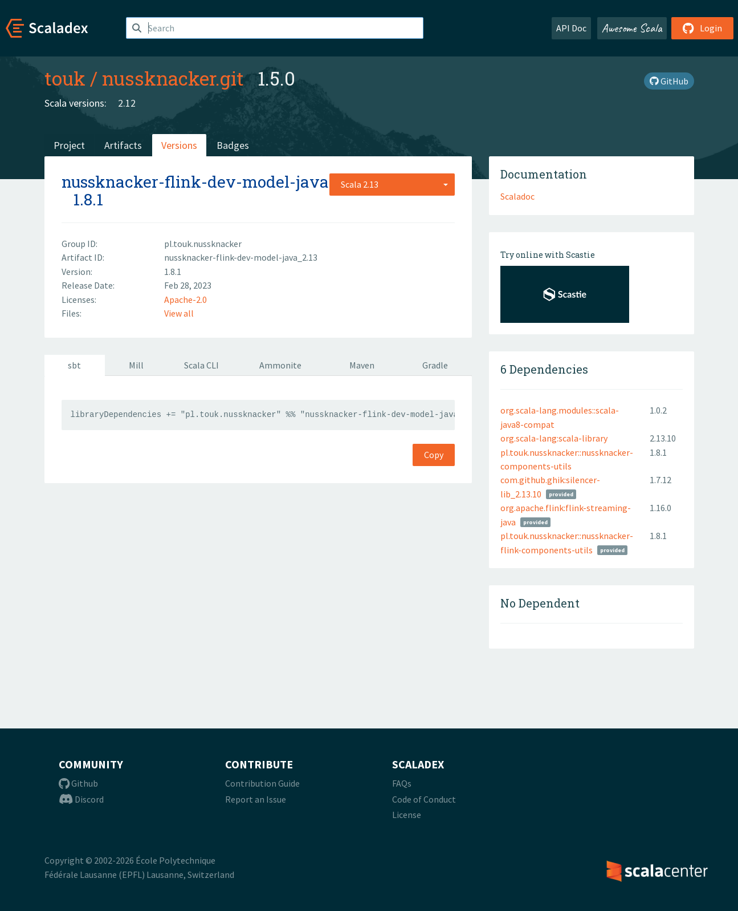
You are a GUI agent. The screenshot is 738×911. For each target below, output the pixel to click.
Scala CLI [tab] (201, 365)
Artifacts (123, 145)
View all (179, 313)
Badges (233, 145)
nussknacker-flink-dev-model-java (195, 181)
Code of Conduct (424, 799)
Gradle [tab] (435, 365)
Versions (179, 145)
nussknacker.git (173, 78)
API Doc (571, 28)
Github (78, 783)
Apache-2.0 (185, 299)
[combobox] (392, 184)
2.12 (127, 103)
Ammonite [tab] (280, 365)
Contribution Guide (262, 783)
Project (69, 145)
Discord (81, 799)
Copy (433, 454)
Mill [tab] (136, 365)
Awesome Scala (632, 28)
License (406, 814)
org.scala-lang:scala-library (553, 438)
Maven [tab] (361, 365)
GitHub (669, 81)
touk (64, 78)
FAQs (401, 783)
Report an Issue (255, 799)
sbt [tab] (74, 365)
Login (702, 28)
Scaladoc (517, 196)
